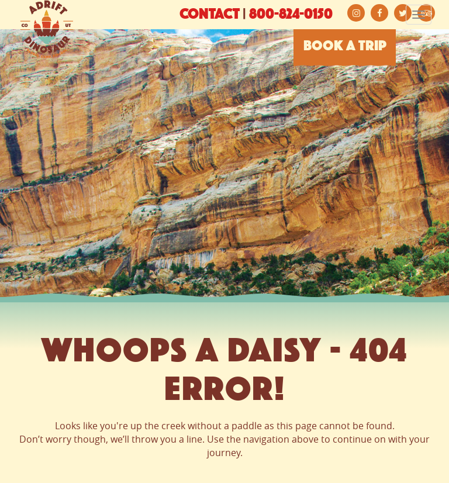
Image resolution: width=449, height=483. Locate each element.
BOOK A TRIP (344, 46)
